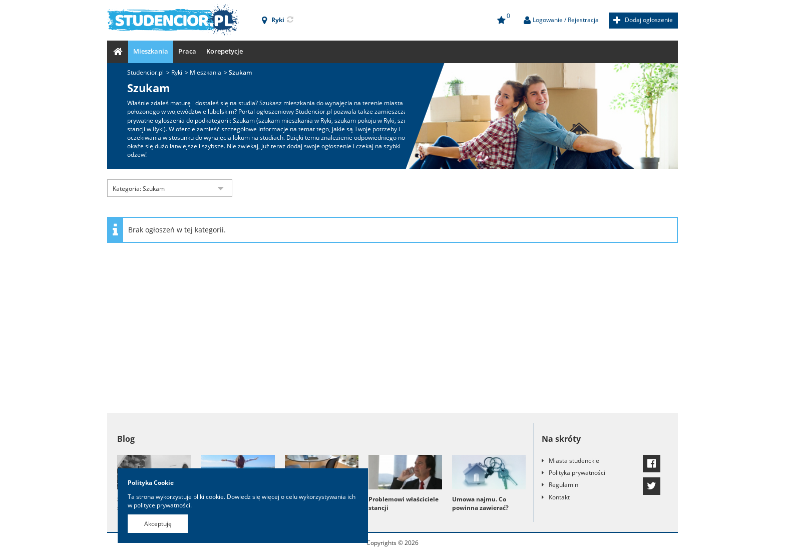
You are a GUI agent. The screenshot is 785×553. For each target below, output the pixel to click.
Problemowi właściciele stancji (403, 503)
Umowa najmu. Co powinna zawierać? (480, 503)
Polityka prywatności (577, 472)
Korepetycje (224, 51)
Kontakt (559, 497)
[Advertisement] (392, 333)
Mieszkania (150, 51)
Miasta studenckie (574, 460)
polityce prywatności (162, 505)
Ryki (176, 72)
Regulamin (563, 484)
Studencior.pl (145, 72)
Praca (187, 51)
